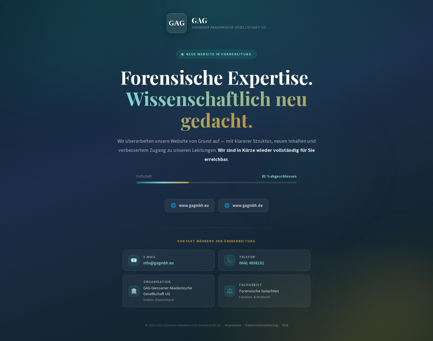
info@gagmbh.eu (158, 264)
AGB (285, 326)
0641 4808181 (251, 264)
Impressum (233, 326)
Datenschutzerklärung (261, 326)
